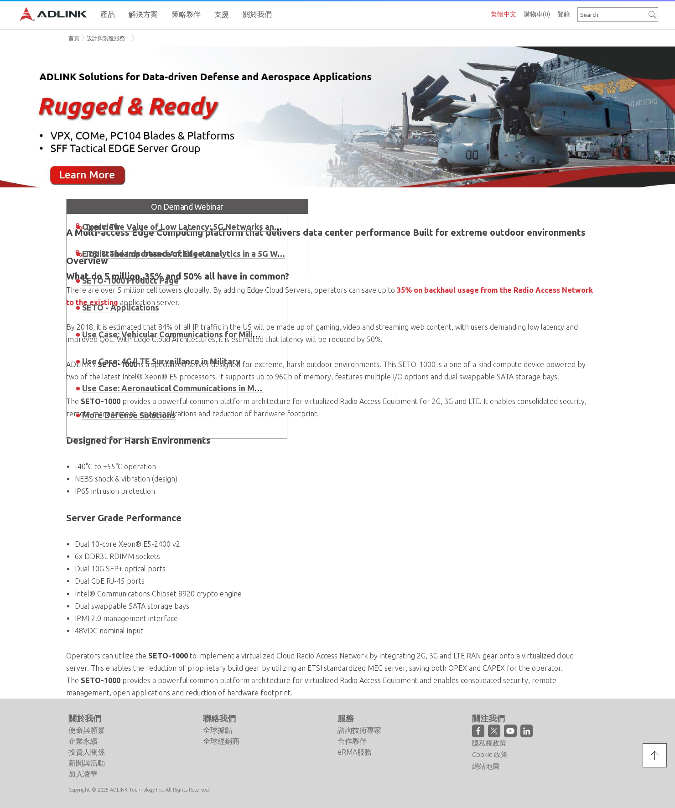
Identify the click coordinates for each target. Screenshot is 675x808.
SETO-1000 (100, 680)
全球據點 (217, 730)
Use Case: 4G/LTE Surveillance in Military (161, 361)
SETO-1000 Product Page (130, 280)
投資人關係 (86, 752)
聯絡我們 (219, 718)
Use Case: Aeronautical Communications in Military (180, 388)
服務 (346, 718)
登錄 (563, 14)
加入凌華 (83, 774)
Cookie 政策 (490, 754)
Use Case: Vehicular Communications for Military (175, 334)
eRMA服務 (355, 752)
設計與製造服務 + (108, 38)
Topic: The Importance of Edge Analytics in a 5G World (188, 253)
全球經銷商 (221, 741)
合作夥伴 (352, 741)
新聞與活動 (86, 763)
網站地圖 (485, 766)
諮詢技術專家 (359, 730)
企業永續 (83, 741)
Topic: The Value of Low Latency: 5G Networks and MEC (191, 226)
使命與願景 (86, 730)
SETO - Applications (120, 307)
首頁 (73, 38)
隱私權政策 (489, 743)
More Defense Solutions (129, 415)
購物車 (537, 14)
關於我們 (84, 718)
